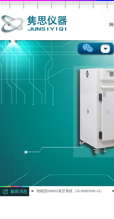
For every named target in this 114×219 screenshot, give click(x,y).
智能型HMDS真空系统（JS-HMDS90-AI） (70, 191)
